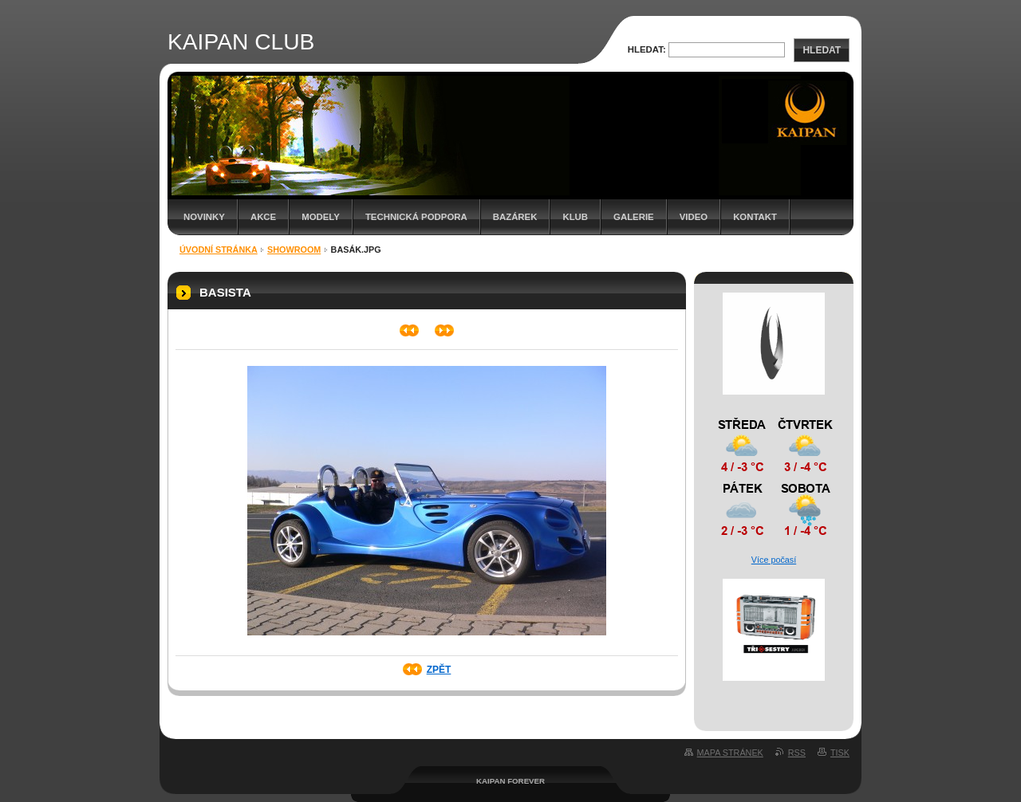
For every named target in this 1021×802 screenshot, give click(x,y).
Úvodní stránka (218, 249)
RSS (797, 752)
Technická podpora (416, 217)
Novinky (204, 217)
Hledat (821, 50)
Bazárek (515, 217)
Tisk (840, 752)
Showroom (294, 249)
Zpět (439, 669)
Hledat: (647, 49)
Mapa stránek (730, 752)
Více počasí (773, 559)
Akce (263, 217)
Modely (321, 217)
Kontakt (755, 217)
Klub (575, 217)
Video (694, 217)
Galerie (633, 217)
